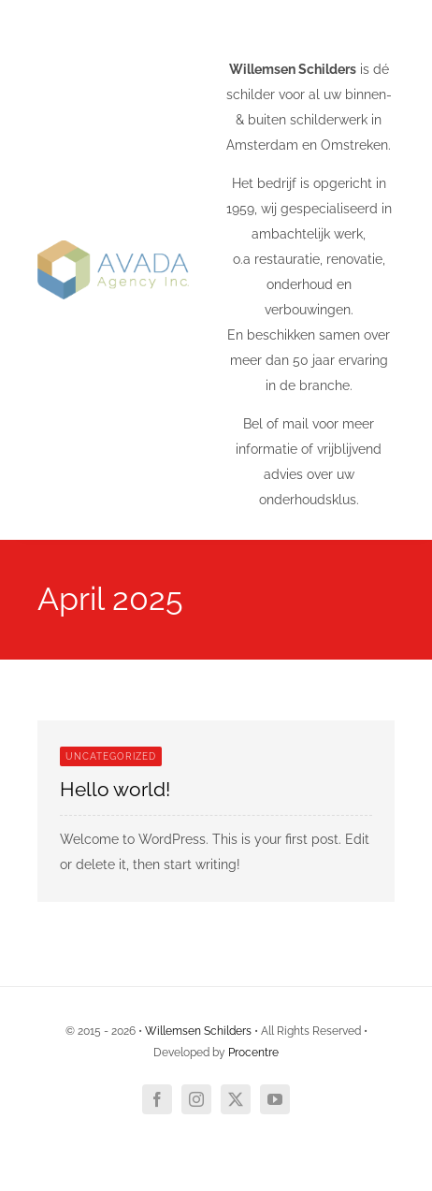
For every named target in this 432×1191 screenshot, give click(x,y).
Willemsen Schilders (198, 1031)
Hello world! (115, 789)
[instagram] (196, 1099)
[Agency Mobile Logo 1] (113, 247)
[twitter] (236, 1099)
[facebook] (157, 1099)
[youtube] (275, 1099)
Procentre (253, 1052)
